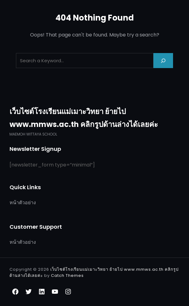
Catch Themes (67, 275)
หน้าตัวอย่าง (23, 202)
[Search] (163, 60)
